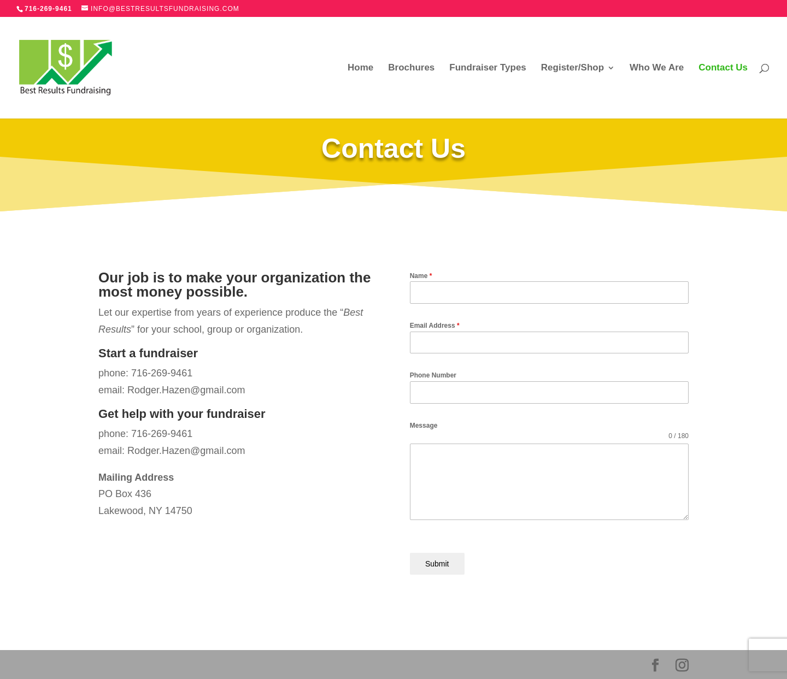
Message (424, 425)
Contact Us (723, 68)
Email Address (435, 325)
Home (360, 68)
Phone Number (433, 375)
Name (421, 276)
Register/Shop (572, 68)
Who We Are (657, 68)
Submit (437, 563)
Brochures (411, 68)
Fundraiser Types (487, 68)
